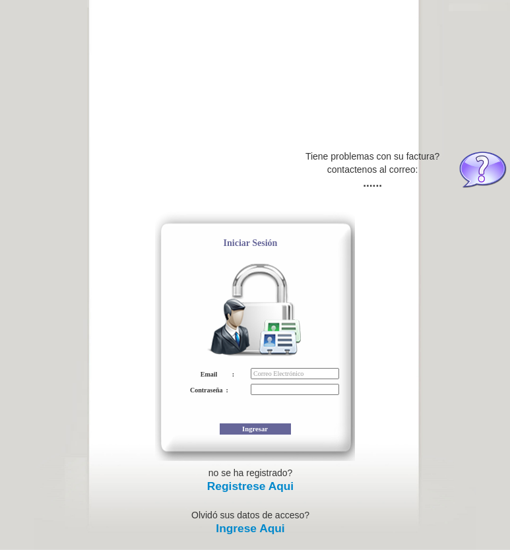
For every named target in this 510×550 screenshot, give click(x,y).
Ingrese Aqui (250, 528)
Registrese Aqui (250, 486)
